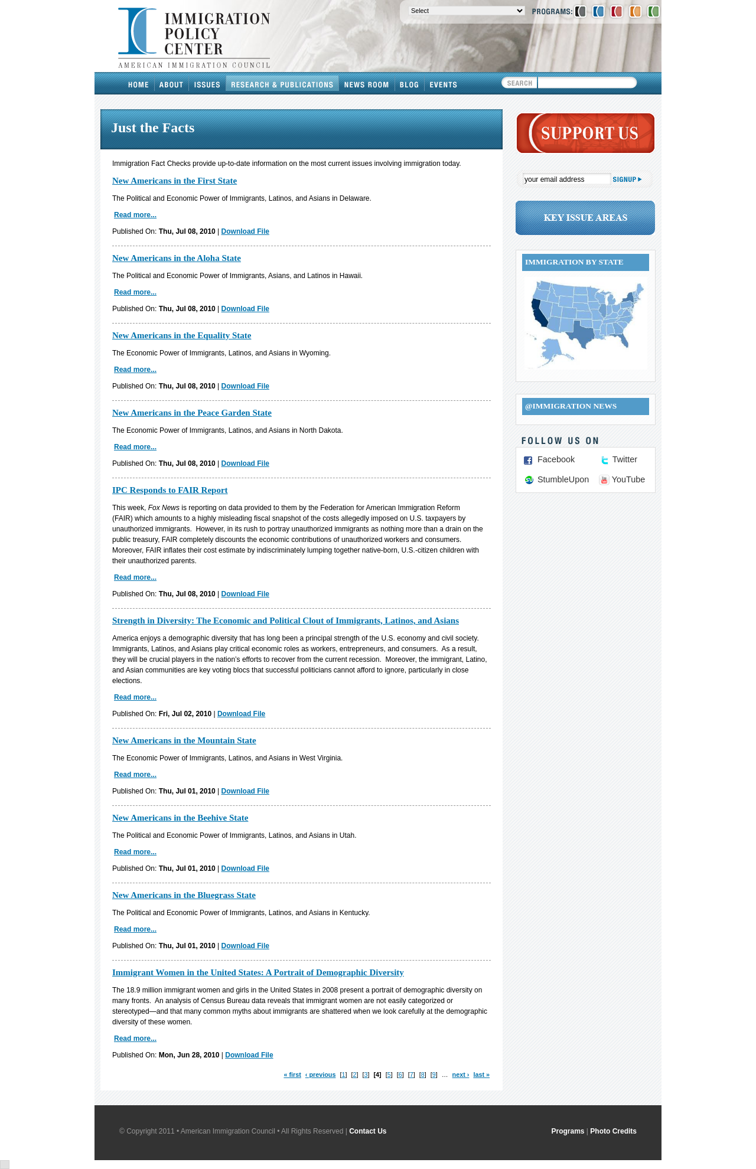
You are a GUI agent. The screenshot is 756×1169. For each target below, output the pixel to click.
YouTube (629, 479)
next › (461, 1074)
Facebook (556, 459)
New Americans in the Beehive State (180, 817)
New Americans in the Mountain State (184, 740)
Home (139, 83)
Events (443, 83)
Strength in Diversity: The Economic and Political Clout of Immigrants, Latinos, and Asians (285, 620)
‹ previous (320, 1074)
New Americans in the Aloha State (176, 258)
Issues (207, 83)
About (172, 83)
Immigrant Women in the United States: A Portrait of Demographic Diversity (258, 972)
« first (292, 1074)
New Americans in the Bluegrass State (184, 895)
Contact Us (367, 1131)
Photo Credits (613, 1131)
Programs (568, 1131)
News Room (367, 83)
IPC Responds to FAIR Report (170, 490)
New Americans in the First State (174, 180)
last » (481, 1074)
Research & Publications (282, 83)
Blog (410, 83)
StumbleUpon (563, 479)
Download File (245, 231)
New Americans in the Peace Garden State (192, 412)
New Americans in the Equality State (181, 335)
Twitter (624, 459)
